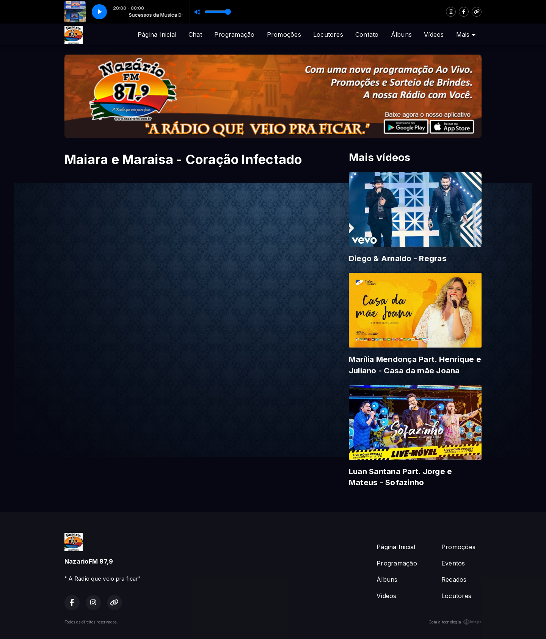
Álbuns (401, 34)
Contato (367, 34)
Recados (454, 579)
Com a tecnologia (455, 622)
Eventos (453, 563)
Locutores (328, 34)
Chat (195, 34)
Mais (465, 34)
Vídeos (434, 34)
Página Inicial (157, 34)
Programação (234, 34)
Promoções (284, 34)
